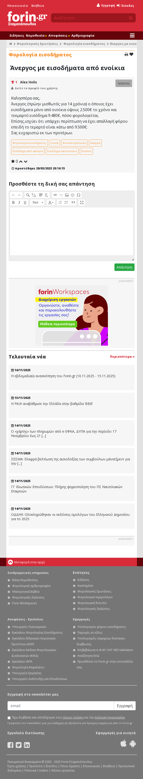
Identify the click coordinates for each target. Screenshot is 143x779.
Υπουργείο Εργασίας (26, 673)
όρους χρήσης (73, 717)
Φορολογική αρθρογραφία (31, 586)
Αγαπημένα (85, 586)
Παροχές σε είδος (89, 633)
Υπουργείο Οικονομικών (29, 627)
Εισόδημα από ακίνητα (28, 151)
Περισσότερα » (122, 357)
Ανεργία (95, 143)
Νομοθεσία (36, 35)
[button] (13, 195)
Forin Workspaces (24, 603)
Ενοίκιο (86, 151)
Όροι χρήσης (17, 766)
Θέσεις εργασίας (63, 770)
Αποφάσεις (59, 35)
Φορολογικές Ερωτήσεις (37, 43)
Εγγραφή (106, 5)
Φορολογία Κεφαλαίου (28, 667)
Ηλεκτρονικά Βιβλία (25, 592)
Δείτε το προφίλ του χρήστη (36, 88)
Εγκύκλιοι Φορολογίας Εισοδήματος (37, 633)
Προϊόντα (36, 766)
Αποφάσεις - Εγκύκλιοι (25, 619)
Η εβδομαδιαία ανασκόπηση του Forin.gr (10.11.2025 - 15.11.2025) (63, 376)
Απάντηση (124, 267)
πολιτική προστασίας (110, 717)
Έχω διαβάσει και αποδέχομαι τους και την (68, 717)
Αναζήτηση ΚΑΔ (88, 656)
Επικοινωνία (18, 6)
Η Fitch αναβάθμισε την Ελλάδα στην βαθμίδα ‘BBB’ (52, 404)
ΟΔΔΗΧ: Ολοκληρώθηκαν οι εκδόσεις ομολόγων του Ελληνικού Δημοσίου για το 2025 (70, 516)
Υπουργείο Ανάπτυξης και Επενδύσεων (39, 679)
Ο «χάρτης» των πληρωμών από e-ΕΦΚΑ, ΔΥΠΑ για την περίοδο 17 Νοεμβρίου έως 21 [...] (63, 433)
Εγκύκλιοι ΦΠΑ (22, 661)
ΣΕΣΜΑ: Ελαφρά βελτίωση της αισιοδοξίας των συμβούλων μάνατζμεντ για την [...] (70, 461)
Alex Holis (28, 82)
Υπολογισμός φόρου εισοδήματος (101, 627)
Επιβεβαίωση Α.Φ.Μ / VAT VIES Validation (105, 650)
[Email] (61, 705)
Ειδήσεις (17, 35)
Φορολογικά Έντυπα (91, 603)
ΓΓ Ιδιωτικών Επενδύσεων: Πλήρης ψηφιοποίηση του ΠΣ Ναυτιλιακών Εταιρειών (66, 489)
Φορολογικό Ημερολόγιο (95, 597)
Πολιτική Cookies (36, 770)
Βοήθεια (37, 6)
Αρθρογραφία (82, 35)
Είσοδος (125, 6)
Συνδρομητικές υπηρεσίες (28, 573)
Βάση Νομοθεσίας (25, 580)
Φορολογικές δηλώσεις (28, 597)
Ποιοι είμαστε (70, 766)
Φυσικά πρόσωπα (74, 143)
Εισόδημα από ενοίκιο (62, 151)
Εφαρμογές (81, 619)
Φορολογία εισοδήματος (84, 43)
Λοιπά (55, 143)
